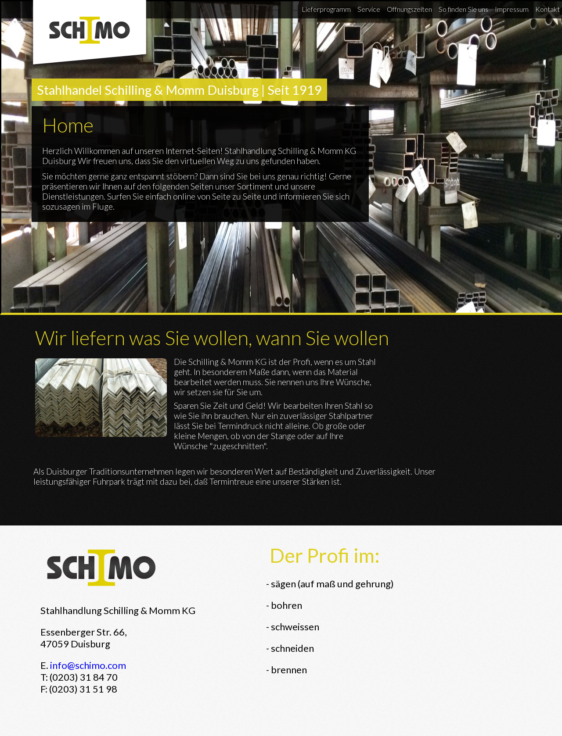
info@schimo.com (88, 665)
